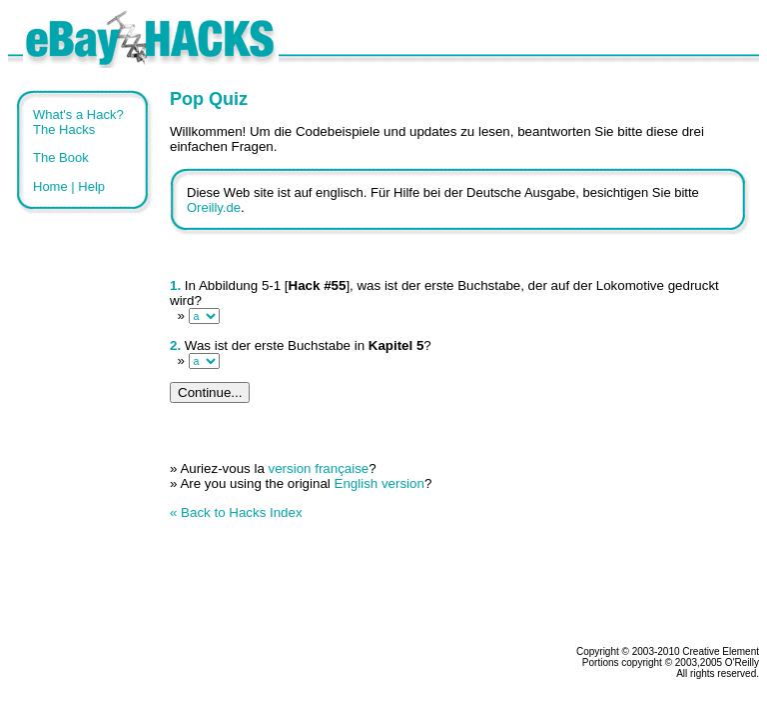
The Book (61, 157)
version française (319, 468)
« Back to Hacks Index (236, 512)
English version (379, 483)
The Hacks (64, 129)
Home (50, 186)
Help (91, 186)
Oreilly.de (214, 207)
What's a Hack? (78, 114)
